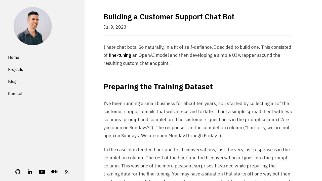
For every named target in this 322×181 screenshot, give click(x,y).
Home (13, 57)
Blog (12, 81)
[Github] (18, 172)
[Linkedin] (30, 172)
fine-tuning (120, 55)
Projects (15, 69)
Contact (15, 93)
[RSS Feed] (67, 172)
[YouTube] (42, 171)
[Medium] (54, 171)
